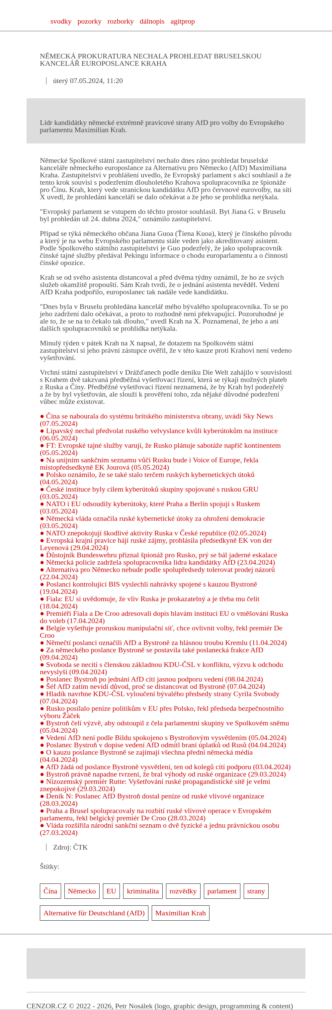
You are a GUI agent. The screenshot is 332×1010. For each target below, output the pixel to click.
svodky (61, 21)
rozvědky (183, 891)
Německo (82, 891)
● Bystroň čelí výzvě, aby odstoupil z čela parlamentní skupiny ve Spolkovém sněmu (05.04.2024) (164, 726)
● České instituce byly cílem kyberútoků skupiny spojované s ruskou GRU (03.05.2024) (149, 493)
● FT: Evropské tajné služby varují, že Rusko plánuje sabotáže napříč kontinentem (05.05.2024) (160, 449)
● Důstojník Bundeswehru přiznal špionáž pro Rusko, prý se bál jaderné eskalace (158, 555)
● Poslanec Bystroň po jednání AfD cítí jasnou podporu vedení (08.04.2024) (151, 679)
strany (256, 891)
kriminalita (143, 891)
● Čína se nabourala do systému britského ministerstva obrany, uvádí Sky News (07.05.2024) (156, 419)
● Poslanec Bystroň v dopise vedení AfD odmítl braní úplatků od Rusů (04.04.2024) (163, 745)
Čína (50, 891)
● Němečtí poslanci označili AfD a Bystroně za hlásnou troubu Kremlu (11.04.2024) (163, 642)
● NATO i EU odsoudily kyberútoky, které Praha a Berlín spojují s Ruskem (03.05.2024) (150, 507)
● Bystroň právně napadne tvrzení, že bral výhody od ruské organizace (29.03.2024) (163, 774)
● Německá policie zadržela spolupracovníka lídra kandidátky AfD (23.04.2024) (157, 562)
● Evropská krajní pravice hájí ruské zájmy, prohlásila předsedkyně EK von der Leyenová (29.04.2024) (156, 544)
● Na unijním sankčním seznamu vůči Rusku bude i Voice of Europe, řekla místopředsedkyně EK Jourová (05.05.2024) (149, 463)
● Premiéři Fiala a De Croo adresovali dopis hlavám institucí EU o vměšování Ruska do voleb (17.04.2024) (164, 617)
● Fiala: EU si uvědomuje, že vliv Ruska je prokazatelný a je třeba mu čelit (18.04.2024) (149, 602)
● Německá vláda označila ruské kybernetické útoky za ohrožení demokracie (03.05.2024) (152, 522)
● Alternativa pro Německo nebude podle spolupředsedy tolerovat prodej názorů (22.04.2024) (157, 573)
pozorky (90, 21)
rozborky (121, 21)
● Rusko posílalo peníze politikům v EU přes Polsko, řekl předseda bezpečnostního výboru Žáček (162, 712)
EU (111, 891)
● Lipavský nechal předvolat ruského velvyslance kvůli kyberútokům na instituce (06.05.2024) (159, 434)
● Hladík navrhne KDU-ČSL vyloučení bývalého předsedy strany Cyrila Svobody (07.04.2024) (160, 697)
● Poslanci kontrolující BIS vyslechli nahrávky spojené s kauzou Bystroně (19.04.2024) (148, 588)
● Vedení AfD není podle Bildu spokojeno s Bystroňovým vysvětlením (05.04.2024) (163, 737)
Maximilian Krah (180, 913)
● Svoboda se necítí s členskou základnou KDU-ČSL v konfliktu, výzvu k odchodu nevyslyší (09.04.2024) (161, 668)
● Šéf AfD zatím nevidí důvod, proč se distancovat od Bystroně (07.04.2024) (152, 686)
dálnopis (152, 21)
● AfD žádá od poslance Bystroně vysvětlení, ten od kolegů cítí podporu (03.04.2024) (165, 767)
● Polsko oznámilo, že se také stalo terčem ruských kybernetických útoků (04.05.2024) (147, 478)
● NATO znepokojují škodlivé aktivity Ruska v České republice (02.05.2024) (153, 533)
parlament (222, 891)
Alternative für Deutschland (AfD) (94, 913)
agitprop (183, 21)
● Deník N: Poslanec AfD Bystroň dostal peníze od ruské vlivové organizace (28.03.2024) (152, 799)
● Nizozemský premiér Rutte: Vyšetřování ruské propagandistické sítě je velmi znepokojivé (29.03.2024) (155, 785)
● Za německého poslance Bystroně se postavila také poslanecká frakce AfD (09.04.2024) (151, 653)
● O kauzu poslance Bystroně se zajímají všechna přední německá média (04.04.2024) (146, 756)
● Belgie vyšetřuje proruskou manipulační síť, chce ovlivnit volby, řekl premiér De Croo (161, 631)
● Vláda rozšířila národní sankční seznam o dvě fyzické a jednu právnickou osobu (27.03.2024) (160, 829)
